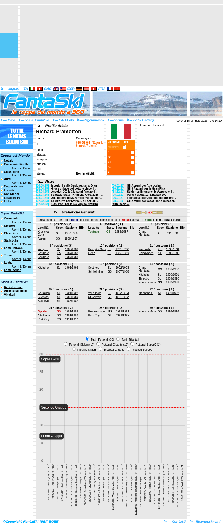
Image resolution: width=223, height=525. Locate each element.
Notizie (8, 160)
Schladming (95, 271)
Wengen (43, 249)
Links (7, 201)
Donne (27, 168)
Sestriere (43, 253)
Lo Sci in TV (12, 197)
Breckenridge (96, 311)
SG (58, 238)
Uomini (16, 168)
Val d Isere (94, 293)
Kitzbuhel (43, 267)
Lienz (91, 253)
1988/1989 (71, 249)
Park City (43, 319)
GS (59, 253)
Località (9, 190)
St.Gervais (94, 297)
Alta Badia (44, 315)
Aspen (42, 238)
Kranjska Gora (43, 233)
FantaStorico (12, 270)
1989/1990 (172, 278)
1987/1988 (70, 233)
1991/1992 (171, 233)
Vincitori (9, 294)
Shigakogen (146, 253)
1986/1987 (70, 238)
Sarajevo (43, 300)
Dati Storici (11, 193)
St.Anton (43, 297)
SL (57, 233)
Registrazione (13, 287)
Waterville (145, 249)
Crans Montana (144, 233)
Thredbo (144, 278)
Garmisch (44, 293)
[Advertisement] (117, 45)
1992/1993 (122, 267)
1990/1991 (172, 249)
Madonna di (146, 293)
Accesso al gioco (15, 290)
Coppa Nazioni (13, 186)
